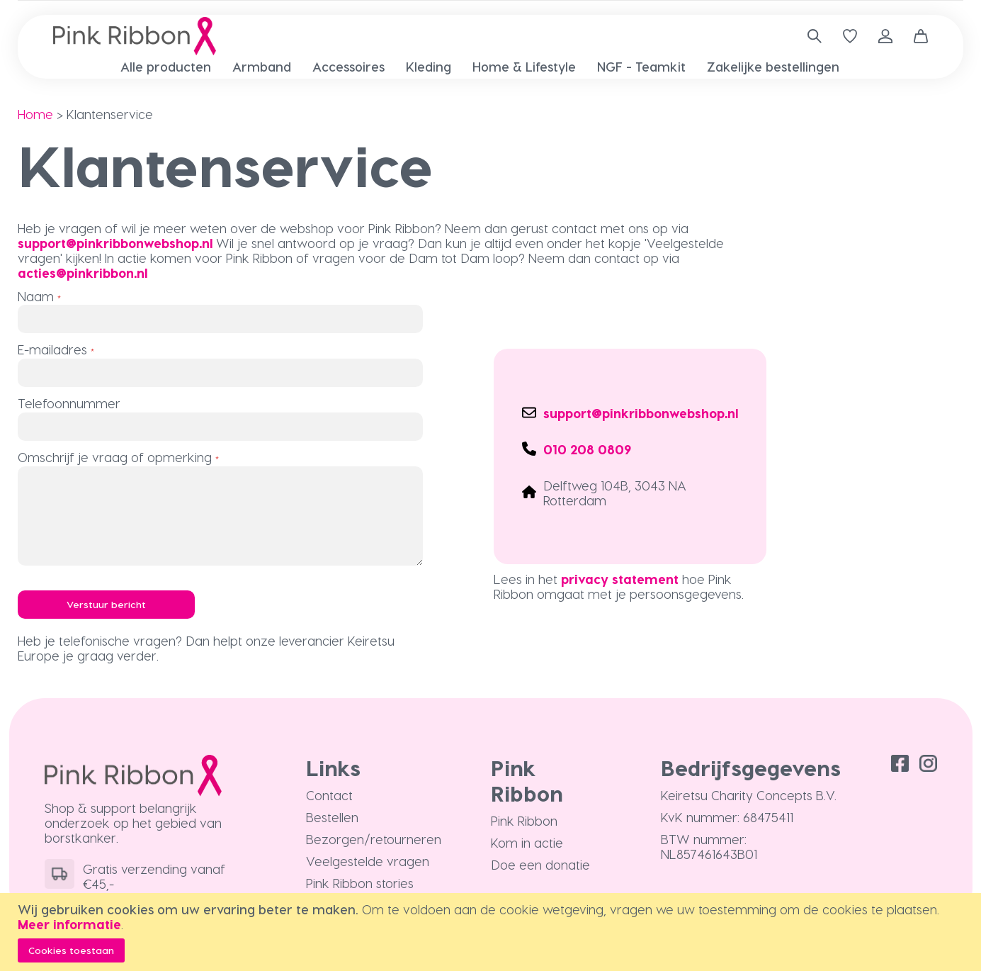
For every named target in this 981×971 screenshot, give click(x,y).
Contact (329, 794)
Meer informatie (69, 923)
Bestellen (332, 816)
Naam (36, 295)
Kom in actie (527, 842)
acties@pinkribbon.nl (82, 272)
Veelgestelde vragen (367, 860)
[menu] (490, 67)
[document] (492, 932)
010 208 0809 (587, 449)
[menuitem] (165, 66)
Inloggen (885, 36)
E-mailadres (52, 349)
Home (35, 113)
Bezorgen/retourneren (373, 838)
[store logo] (134, 36)
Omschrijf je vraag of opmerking (115, 456)
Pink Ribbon (524, 820)
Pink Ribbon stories (360, 882)
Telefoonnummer (69, 402)
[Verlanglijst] (850, 36)
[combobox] (809, 36)
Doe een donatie (540, 864)
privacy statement (620, 578)
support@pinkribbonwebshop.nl (115, 242)
